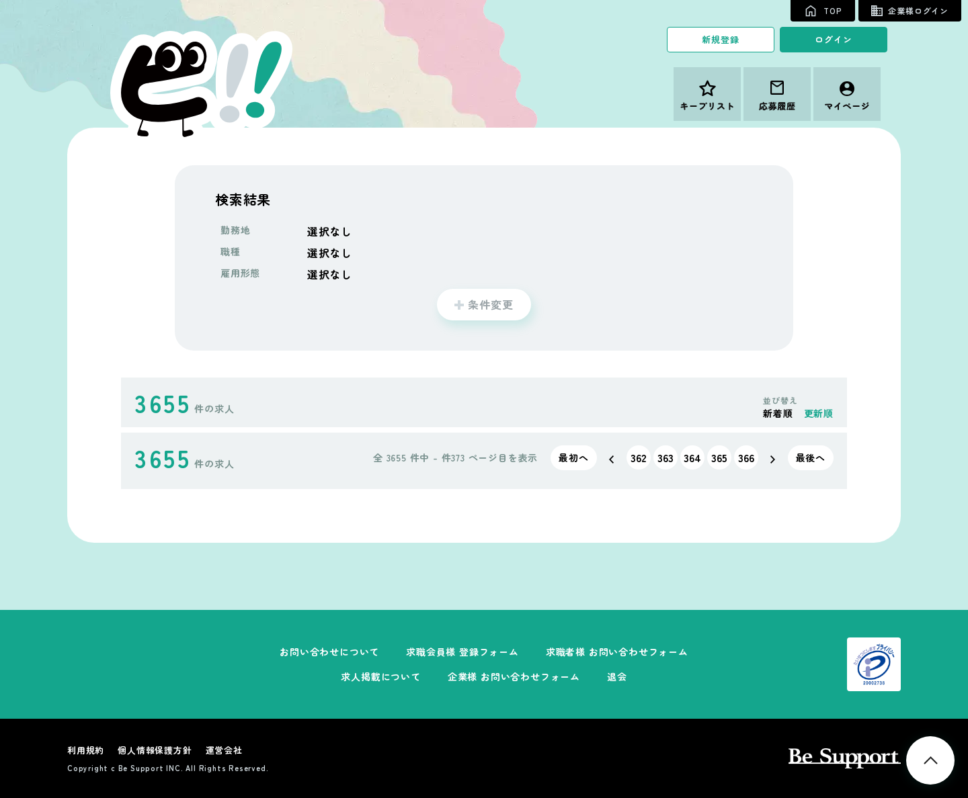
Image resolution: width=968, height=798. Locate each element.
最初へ (573, 457)
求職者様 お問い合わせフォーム (617, 651)
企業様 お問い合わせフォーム (514, 676)
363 (665, 457)
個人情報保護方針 (155, 750)
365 (719, 457)
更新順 (819, 413)
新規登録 (720, 39)
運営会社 (224, 750)
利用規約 (85, 750)
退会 (617, 676)
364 (692, 457)
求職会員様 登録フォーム (462, 651)
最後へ (810, 457)
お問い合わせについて (329, 651)
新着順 (778, 413)
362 (639, 457)
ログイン (833, 39)
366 (746, 457)
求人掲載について (380, 676)
